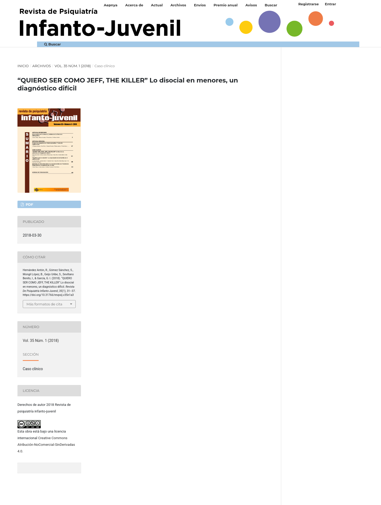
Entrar (330, 4)
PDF (29, 204)
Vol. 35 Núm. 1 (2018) (73, 66)
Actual (157, 5)
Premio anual (226, 5)
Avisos (251, 5)
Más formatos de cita (44, 304)
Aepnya (110, 5)
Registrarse (308, 4)
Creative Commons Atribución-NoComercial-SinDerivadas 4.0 (46, 444)
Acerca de (134, 5)
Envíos (200, 5)
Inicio (23, 66)
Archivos (178, 5)
